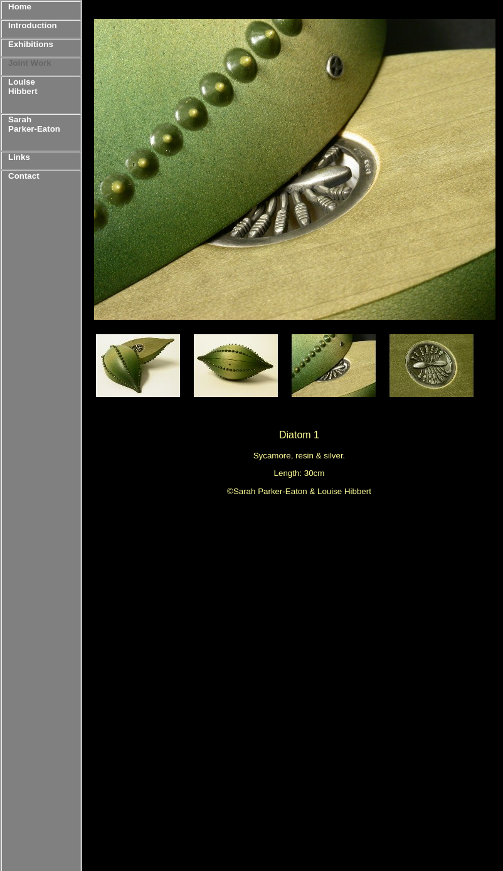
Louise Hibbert (23, 86)
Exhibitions (30, 44)
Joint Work (29, 63)
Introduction (32, 25)
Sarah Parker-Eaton (34, 124)
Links (19, 157)
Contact (24, 176)
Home (19, 6)
